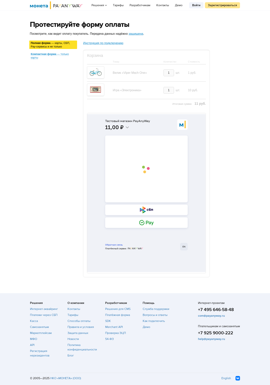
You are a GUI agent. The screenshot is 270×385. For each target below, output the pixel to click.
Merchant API (114, 327)
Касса (34, 321)
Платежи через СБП (43, 315)
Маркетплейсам (41, 333)
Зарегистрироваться (222, 5)
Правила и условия (81, 327)
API (32, 345)
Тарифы (118, 5)
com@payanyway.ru (211, 316)
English (226, 378)
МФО (33, 339)
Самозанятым (39, 327)
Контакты (162, 5)
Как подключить (154, 321)
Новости (73, 339)
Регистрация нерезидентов (40, 353)
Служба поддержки (156, 309)
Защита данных (78, 333)
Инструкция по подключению (103, 43)
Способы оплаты (79, 321)
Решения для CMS (117, 309)
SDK (108, 321)
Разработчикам (140, 5)
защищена (136, 33)
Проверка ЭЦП (115, 333)
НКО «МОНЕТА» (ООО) (65, 378)
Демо (178, 5)
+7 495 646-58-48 (216, 309)
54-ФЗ (109, 339)
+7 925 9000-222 (215, 333)
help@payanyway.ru (211, 339)
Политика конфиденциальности (82, 347)
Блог (71, 355)
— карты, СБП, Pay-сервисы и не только (50, 44)
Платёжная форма (117, 315)
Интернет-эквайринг (44, 309)
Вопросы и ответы (155, 315)
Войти (196, 5)
